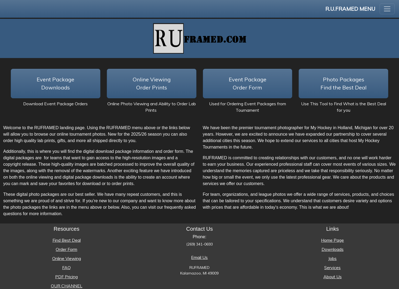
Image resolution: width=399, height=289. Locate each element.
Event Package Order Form (247, 83)
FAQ (66, 267)
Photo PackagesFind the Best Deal (343, 83)
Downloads (333, 249)
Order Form (66, 249)
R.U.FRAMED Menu (350, 8)
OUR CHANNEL (66, 285)
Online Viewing (66, 258)
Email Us (199, 257)
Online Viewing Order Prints (152, 83)
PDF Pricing (66, 276)
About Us (332, 276)
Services (332, 267)
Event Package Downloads (55, 83)
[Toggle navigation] (387, 8)
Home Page (332, 240)
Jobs (332, 258)
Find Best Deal (66, 240)
